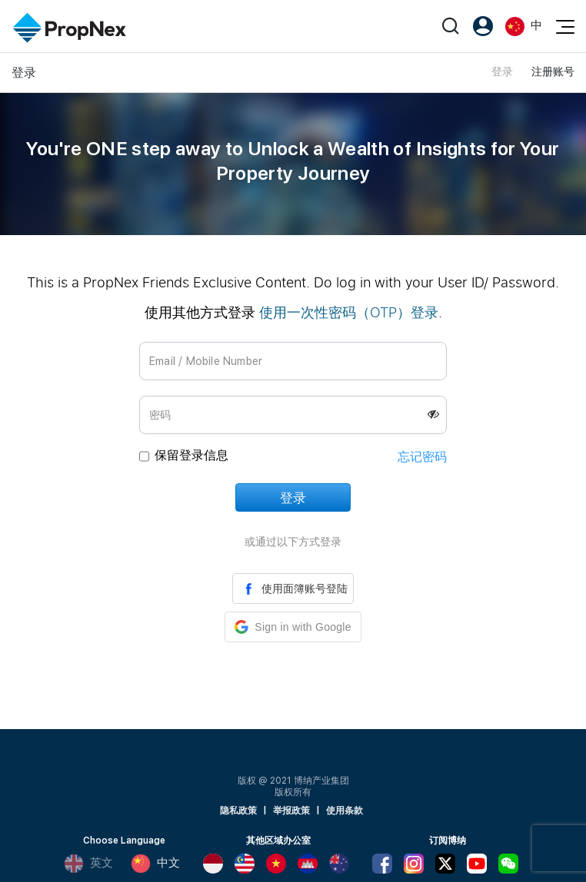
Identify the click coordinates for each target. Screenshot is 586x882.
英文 (88, 864)
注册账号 (552, 71)
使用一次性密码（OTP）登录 (348, 312)
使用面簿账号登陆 (293, 588)
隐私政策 (238, 810)
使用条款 (344, 810)
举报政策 (291, 810)
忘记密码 (422, 456)
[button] (293, 627)
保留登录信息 (191, 455)
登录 (502, 71)
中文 (155, 864)
